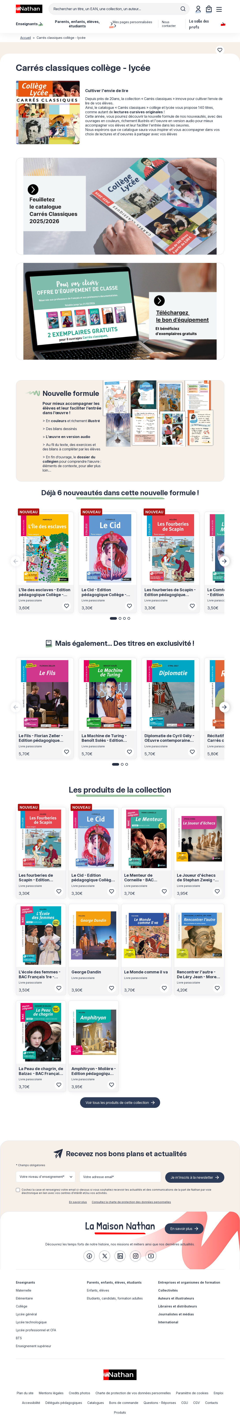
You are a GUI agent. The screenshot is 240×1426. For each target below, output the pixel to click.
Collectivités (168, 1290)
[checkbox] (18, 1190)
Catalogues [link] (95, 1403)
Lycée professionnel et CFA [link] (36, 1330)
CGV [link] (196, 1403)
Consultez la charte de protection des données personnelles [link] (131, 1202)
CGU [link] (184, 1403)
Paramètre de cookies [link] (192, 1393)
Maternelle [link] (23, 1290)
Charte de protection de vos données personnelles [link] (133, 1393)
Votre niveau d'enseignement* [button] (42, 1177)
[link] (89, 1256)
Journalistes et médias (176, 1314)
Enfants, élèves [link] (98, 1290)
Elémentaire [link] (24, 1298)
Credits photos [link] (79, 1393)
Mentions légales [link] (51, 1393)
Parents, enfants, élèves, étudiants (114, 1282)
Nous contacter (169, 24)
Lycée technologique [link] (31, 1322)
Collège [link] (21, 1306)
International (168, 1322)
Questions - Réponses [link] (160, 1403)
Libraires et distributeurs (177, 1306)
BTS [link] (19, 1338)
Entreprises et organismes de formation (189, 1282)
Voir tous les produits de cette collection (117, 1102)
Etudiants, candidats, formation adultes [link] (115, 1298)
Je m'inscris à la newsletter (192, 1177)
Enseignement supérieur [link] (33, 1346)
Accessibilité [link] (31, 1403)
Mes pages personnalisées (132, 24)
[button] (113, 618)
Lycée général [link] (26, 1314)
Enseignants (25, 1282)
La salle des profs (206, 24)
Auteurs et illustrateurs (176, 1298)
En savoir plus (78, 1202)
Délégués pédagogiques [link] (63, 1403)
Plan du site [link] (25, 1393)
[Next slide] (224, 561)
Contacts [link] (211, 1403)
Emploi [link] (218, 1393)
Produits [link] (120, 1412)
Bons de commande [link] (123, 1403)
